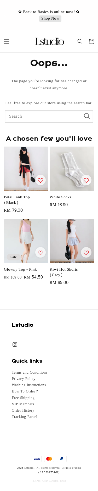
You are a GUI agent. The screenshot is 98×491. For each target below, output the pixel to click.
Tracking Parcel (24, 417)
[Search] (87, 116)
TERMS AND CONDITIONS (49, 480)
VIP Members (23, 404)
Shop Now (50, 18)
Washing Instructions (29, 385)
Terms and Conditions (29, 372)
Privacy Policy (24, 379)
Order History (23, 410)
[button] (6, 41)
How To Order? (25, 391)
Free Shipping (23, 398)
